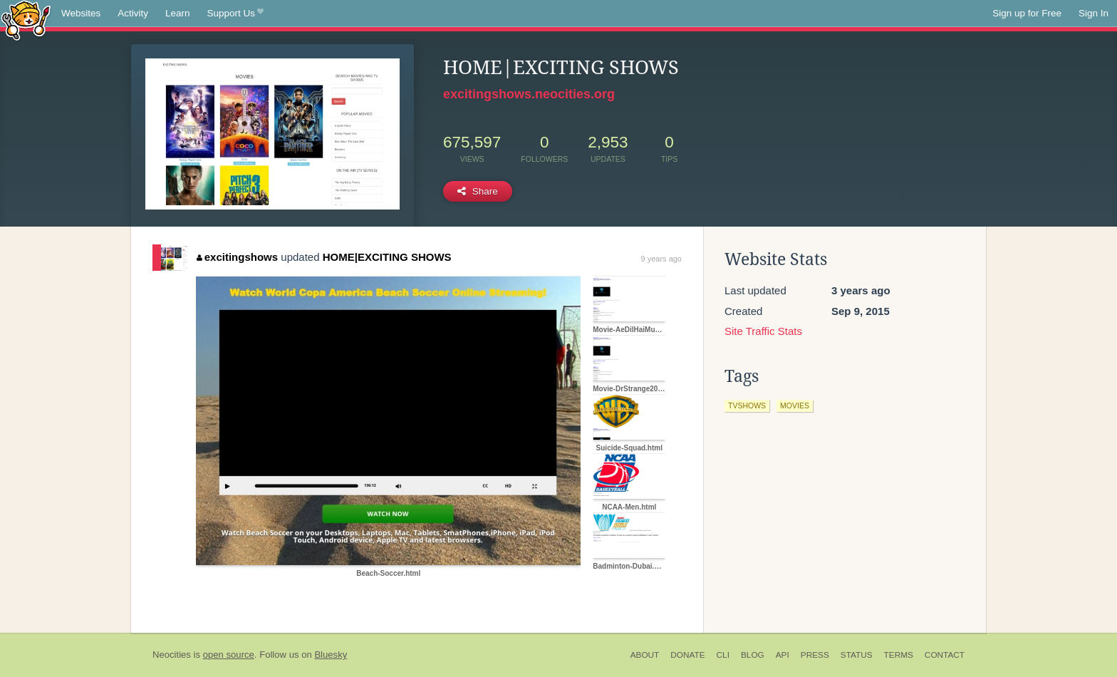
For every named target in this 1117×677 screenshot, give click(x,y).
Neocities (171, 654)
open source (228, 654)
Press (815, 655)
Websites (80, 13)
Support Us (235, 13)
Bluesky (330, 654)
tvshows (747, 405)
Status (857, 655)
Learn (177, 13)
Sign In (1093, 13)
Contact (945, 655)
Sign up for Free (1026, 13)
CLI (723, 655)
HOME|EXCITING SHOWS (387, 257)
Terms (898, 655)
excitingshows (237, 257)
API (782, 655)
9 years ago (661, 258)
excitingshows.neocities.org (529, 94)
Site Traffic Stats (763, 331)
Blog (752, 655)
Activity (133, 13)
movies (794, 405)
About (645, 655)
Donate (687, 655)
